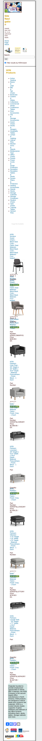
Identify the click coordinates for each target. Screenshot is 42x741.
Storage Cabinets (13, 194)
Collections (14, 102)
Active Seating (13, 79)
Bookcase (13, 95)
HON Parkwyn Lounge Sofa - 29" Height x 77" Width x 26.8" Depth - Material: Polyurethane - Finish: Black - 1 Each (15, 626)
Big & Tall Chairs (12, 90)
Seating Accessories (14, 186)
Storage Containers (14, 197)
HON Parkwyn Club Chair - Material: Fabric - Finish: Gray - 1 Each (14, 409)
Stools (12, 191)
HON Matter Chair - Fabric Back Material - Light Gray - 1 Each (14, 323)
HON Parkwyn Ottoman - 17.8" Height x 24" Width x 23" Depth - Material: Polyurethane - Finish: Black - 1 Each (15, 540)
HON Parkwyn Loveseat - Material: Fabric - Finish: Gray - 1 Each (14, 494)
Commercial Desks (14, 105)
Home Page (7, 42)
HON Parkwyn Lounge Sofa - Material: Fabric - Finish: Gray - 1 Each (14, 664)
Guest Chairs (12, 123)
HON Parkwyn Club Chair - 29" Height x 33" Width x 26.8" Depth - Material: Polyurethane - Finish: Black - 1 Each (15, 371)
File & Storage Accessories (14, 117)
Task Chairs (12, 204)
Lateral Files (12, 141)
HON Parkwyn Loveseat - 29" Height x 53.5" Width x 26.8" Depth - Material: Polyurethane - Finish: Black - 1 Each (15, 456)
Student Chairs (13, 201)
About (7, 44)
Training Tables (13, 208)
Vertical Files (13, 212)
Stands (12, 189)
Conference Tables (14, 108)
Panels (12, 158)
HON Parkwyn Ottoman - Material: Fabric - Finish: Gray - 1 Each (14, 579)
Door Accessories (14, 112)
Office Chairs (12, 155)
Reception (14, 169)
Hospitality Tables (14, 132)
